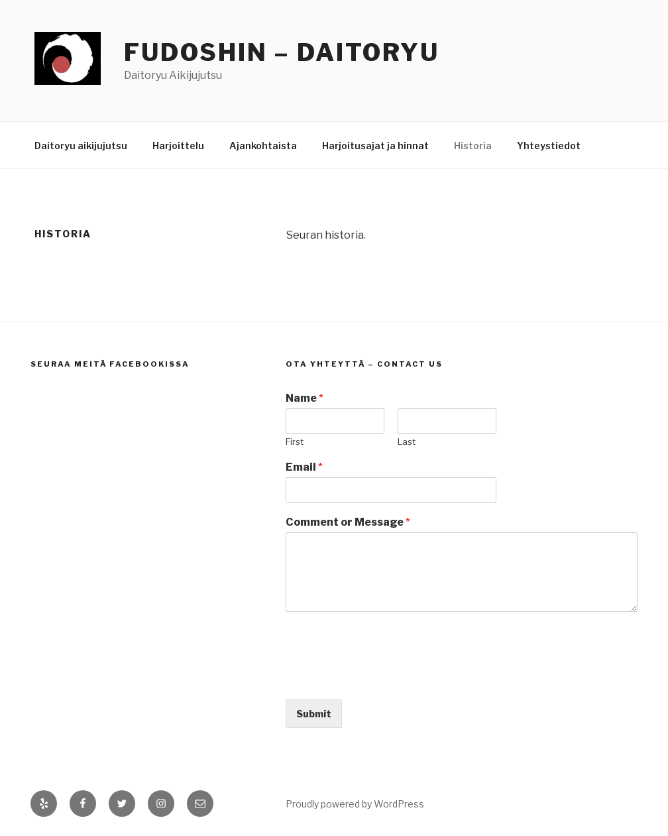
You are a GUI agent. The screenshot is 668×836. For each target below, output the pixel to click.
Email (304, 467)
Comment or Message (348, 522)
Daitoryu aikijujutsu (80, 145)
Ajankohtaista (263, 145)
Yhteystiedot (549, 145)
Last (407, 441)
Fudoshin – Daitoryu (281, 52)
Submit (313, 713)
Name (304, 398)
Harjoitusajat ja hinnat (375, 145)
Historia (473, 145)
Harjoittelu (178, 145)
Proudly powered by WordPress (355, 803)
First (295, 441)
